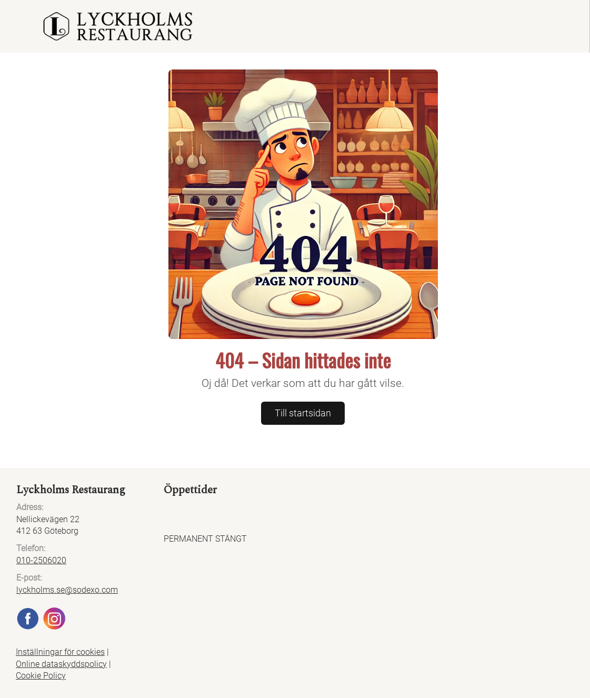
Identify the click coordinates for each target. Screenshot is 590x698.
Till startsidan (303, 412)
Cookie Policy (41, 676)
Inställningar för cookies (60, 652)
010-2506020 (41, 560)
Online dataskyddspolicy (61, 664)
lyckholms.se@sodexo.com (67, 590)
